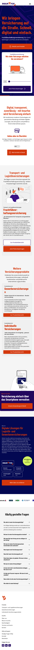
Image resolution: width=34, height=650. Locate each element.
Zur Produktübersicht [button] (17, 242)
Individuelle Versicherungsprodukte (11, 612)
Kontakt (4, 636)
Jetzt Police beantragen (17, 89)
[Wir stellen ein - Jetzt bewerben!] (27, 461)
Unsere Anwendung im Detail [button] (17, 406)
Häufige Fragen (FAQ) (7, 634)
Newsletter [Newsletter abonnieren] (5, 638)
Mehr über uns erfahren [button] (17, 483)
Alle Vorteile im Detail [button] (17, 152)
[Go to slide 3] (18, 146)
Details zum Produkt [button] (17, 46)
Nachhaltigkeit (6, 623)
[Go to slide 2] (17, 146)
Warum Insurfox (6, 621)
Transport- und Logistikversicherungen (12, 607)
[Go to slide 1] (15, 146)
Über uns (4, 618)
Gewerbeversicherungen (8, 610)
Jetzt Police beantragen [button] (17, 249)
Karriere (4, 627)
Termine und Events (7, 625)
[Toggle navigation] (30, 4)
